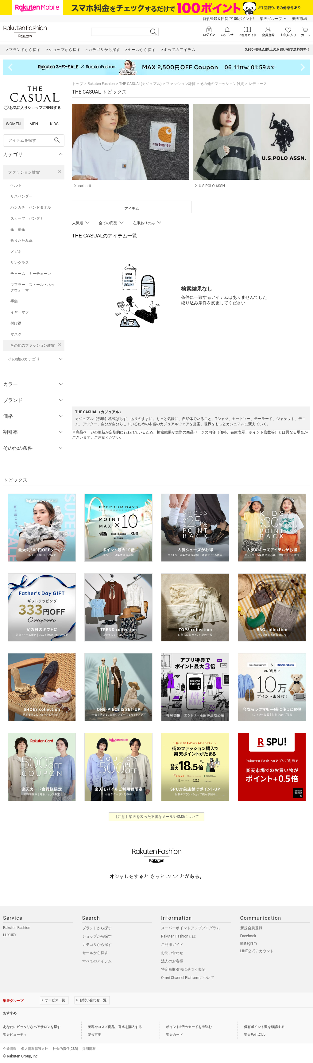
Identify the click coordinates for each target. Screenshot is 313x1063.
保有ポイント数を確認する (264, 1027)
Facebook (248, 936)
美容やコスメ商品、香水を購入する (115, 1027)
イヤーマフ (19, 312)
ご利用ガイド (172, 944)
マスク (15, 334)
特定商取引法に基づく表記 (183, 969)
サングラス (19, 262)
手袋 (14, 301)
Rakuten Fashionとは (178, 936)
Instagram (248, 943)
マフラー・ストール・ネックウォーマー (32, 287)
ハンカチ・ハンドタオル (30, 207)
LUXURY (10, 935)
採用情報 (89, 1049)
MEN (33, 123)
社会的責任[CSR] (65, 1049)
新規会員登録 (251, 928)
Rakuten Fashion (101, 84)
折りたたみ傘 (21, 240)
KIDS (54, 123)
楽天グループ (271, 19)
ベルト (15, 185)
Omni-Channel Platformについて (187, 978)
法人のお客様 (172, 961)
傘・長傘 (17, 229)
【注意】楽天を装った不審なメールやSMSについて (156, 817)
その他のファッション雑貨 (32, 345)
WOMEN (13, 123)
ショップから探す (97, 936)
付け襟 (15, 323)
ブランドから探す (97, 928)
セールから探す (95, 953)
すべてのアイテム (97, 961)
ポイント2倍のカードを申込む (189, 1027)
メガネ (15, 251)
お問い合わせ (172, 953)
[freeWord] (33, 140)
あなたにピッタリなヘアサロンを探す (31, 1027)
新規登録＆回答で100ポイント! (228, 19)
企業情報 (10, 1049)
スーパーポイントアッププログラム (190, 928)
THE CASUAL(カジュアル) (140, 84)
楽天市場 (299, 19)
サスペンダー (21, 196)
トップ (77, 84)
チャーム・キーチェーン (30, 274)
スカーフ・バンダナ (27, 218)
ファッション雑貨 (24, 172)
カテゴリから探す (97, 944)
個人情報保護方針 (34, 1049)
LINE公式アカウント (257, 951)
